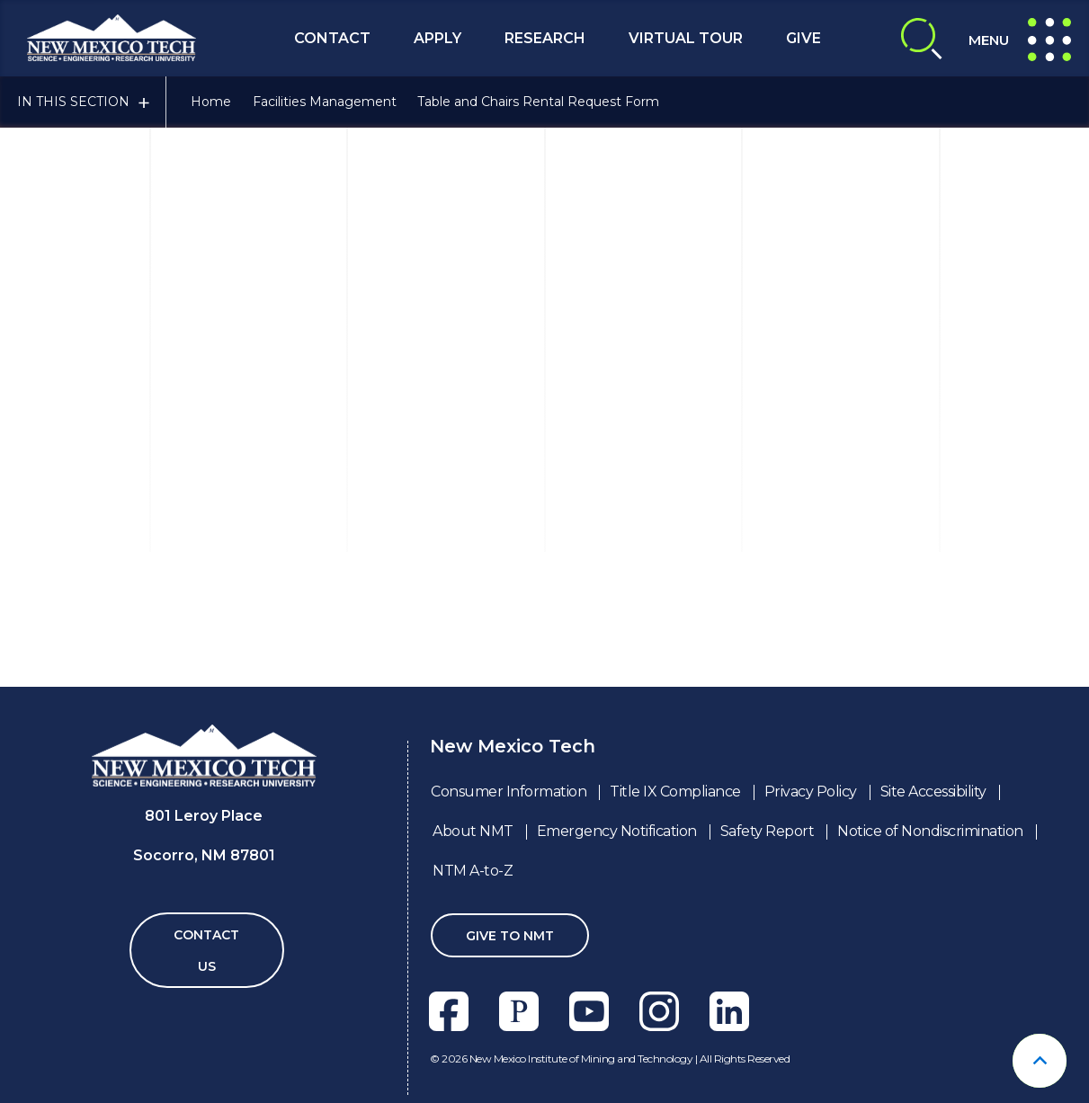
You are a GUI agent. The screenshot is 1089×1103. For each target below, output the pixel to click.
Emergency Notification (617, 831)
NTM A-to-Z (473, 870)
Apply (437, 38)
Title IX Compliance (675, 791)
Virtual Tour (686, 38)
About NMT (473, 831)
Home (211, 101)
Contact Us (206, 950)
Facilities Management (325, 101)
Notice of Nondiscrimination (930, 831)
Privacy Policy (810, 791)
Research (544, 38)
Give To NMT (510, 936)
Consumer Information (508, 791)
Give (803, 38)
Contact (332, 38)
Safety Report (767, 831)
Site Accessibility (933, 791)
